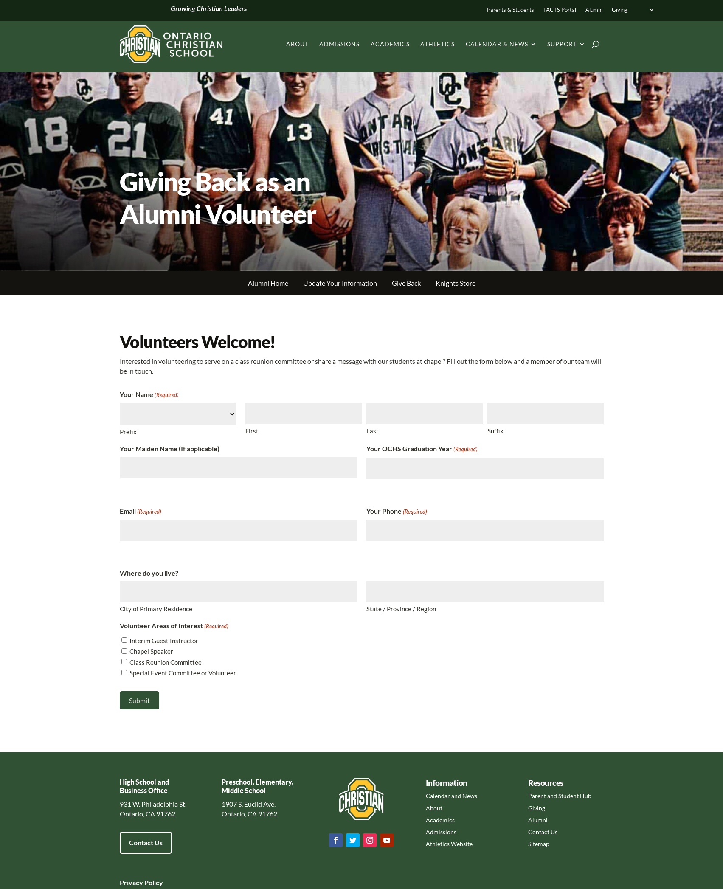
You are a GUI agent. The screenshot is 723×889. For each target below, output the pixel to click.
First (252, 431)
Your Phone (396, 512)
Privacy (131, 882)
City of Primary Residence (156, 609)
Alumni (593, 10)
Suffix (495, 431)
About (297, 44)
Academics (390, 44)
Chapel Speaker (151, 651)
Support (562, 44)
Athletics (437, 44)
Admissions (339, 44)
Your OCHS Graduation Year (422, 449)
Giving (619, 10)
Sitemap (538, 843)
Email (140, 512)
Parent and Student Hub (559, 795)
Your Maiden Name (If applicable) (169, 448)
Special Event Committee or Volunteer (182, 673)
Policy (153, 882)
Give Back (406, 283)
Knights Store (455, 283)
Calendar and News (451, 795)
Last (372, 431)
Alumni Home (268, 283)
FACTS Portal (559, 10)
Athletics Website (449, 843)
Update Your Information (340, 283)
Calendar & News (497, 44)
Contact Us (146, 842)
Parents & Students (510, 10)
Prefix (128, 432)
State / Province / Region (401, 609)
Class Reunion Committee (165, 662)
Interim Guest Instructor (163, 640)
